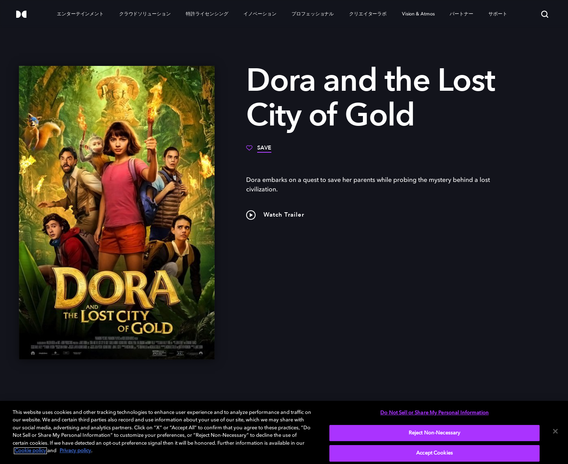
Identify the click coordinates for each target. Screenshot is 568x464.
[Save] (258, 151)
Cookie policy (30, 450)
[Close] (555, 431)
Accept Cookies (434, 453)
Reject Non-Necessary (435, 433)
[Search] (544, 14)
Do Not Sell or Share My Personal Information (434, 412)
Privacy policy (75, 450)
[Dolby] (21, 14)
